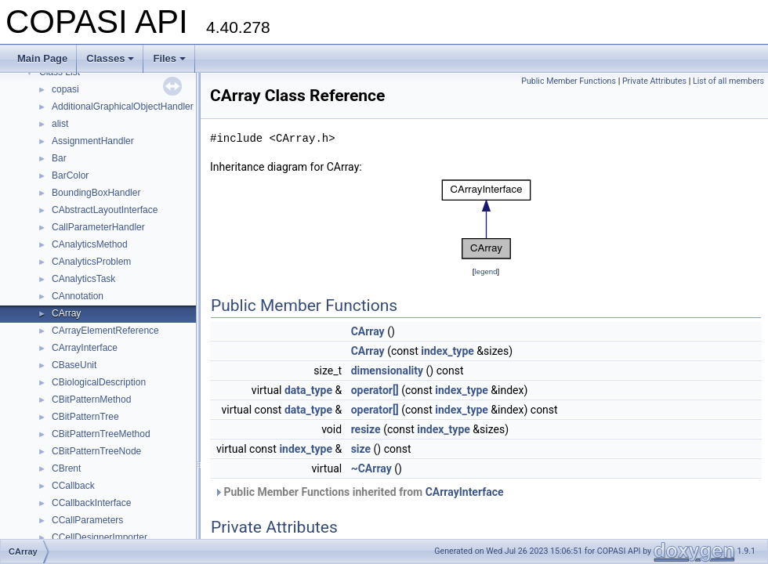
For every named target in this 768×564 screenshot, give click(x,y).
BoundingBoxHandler (96, 192)
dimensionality (387, 370)
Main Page (42, 58)
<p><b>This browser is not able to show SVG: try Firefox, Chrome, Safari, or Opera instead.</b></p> (486, 219)
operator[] (375, 390)
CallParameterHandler (98, 227)
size (361, 449)
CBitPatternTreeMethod (101, 433)
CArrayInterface (85, 347)
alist (60, 123)
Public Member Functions (568, 81)
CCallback (73, 485)
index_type (447, 351)
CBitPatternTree (85, 416)
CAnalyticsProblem (91, 261)
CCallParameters (87, 520)
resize (366, 429)
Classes (110, 58)
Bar (59, 158)
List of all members (728, 81)
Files (169, 58)
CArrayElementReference (105, 330)
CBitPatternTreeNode (96, 451)
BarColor (70, 175)
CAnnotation (77, 296)
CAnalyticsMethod (90, 244)
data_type (308, 390)
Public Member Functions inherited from (359, 492)
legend (485, 271)
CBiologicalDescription (99, 382)
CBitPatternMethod (91, 399)
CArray (66, 313)
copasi (65, 89)
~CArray (371, 468)
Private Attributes (654, 81)
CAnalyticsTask (83, 278)
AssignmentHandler (93, 141)
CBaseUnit (74, 365)
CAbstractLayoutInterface (105, 209)
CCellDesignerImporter (99, 537)
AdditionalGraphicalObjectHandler (123, 106)
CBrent (66, 468)
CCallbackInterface (91, 502)
